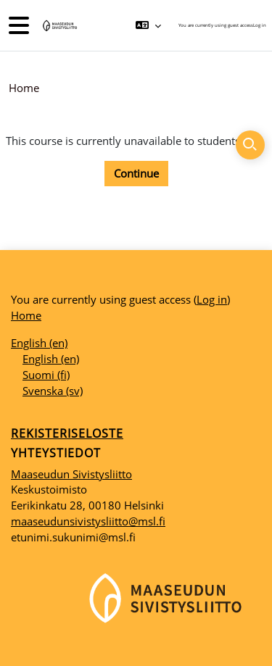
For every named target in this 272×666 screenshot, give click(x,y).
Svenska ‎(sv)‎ (52, 390)
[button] (148, 25)
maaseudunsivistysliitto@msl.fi (88, 521)
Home (24, 87)
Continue (136, 173)
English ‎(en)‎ (39, 343)
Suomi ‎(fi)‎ (46, 374)
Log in (259, 25)
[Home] (59, 25)
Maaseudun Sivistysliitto (71, 474)
